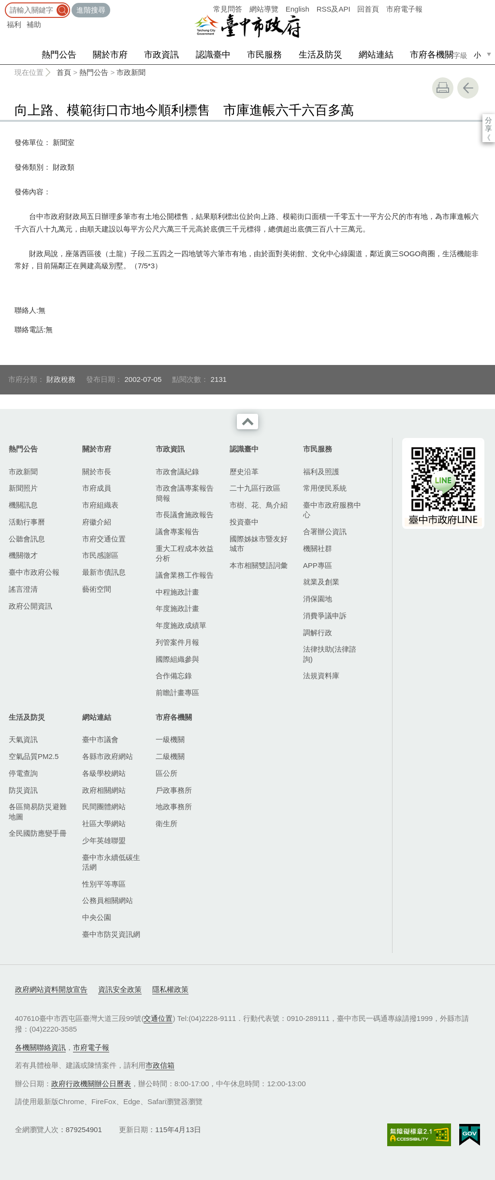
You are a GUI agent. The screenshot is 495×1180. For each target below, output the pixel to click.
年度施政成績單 (181, 625)
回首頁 (368, 9)
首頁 (64, 72)
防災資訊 (23, 790)
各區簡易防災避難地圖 (38, 811)
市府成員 (96, 488)
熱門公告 (59, 54)
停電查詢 (23, 773)
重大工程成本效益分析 (185, 553)
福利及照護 (321, 471)
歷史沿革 (244, 471)
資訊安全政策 (120, 989)
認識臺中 (213, 54)
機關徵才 (23, 555)
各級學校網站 (104, 773)
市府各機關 (431, 54)
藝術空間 (96, 589)
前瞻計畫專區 (177, 692)
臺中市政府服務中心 (332, 510)
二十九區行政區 (255, 488)
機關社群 (317, 548)
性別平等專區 (104, 884)
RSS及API (333, 9)
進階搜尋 (90, 10)
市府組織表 (100, 505)
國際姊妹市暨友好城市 (259, 544)
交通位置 (158, 1018)
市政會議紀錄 (177, 471)
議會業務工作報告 (185, 575)
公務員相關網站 (107, 900)
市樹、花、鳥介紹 (259, 505)
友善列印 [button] (442, 88)
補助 (34, 24)
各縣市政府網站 (107, 756)
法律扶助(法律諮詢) (329, 654)
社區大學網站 (104, 823)
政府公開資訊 (30, 606)
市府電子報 (404, 9)
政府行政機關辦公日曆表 (91, 1083)
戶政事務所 (174, 790)
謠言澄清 (23, 589)
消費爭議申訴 (325, 616)
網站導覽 (263, 9)
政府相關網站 (104, 790)
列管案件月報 (177, 642)
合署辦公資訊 (325, 531)
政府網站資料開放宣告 (51, 989)
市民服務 (264, 54)
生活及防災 (320, 54)
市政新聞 (131, 72)
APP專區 (317, 565)
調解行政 (317, 632)
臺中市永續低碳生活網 (111, 862)
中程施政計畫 (177, 592)
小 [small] (477, 55)
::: (3, 4)
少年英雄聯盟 (104, 840)
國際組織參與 (177, 659)
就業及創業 (321, 582)
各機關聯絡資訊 (40, 1047)
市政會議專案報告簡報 (185, 493)
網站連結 (376, 54)
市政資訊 (161, 54)
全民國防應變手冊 (38, 833)
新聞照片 (23, 488)
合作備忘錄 (174, 675)
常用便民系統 (325, 488)
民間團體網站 (104, 806)
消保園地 (317, 599)
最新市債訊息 (104, 572)
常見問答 (227, 9)
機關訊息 (23, 505)
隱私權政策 (170, 989)
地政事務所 (174, 806)
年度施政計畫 (177, 608)
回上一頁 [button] (468, 88)
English (297, 9)
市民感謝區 (100, 555)
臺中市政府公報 (34, 572)
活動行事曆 (27, 522)
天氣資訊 (23, 739)
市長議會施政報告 (185, 514)
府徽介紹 (96, 522)
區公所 (166, 773)
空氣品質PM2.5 (33, 756)
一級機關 (170, 739)
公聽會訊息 (27, 539)
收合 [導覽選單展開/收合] (247, 421)
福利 (14, 24)
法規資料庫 (321, 675)
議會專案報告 (177, 531)
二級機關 (170, 756)
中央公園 (96, 917)
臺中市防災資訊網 (111, 934)
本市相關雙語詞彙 (259, 565)
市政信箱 (160, 1065)
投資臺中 (244, 522)
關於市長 (96, 471)
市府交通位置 (104, 539)
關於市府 (110, 54)
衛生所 (166, 823)
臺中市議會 (100, 739)
